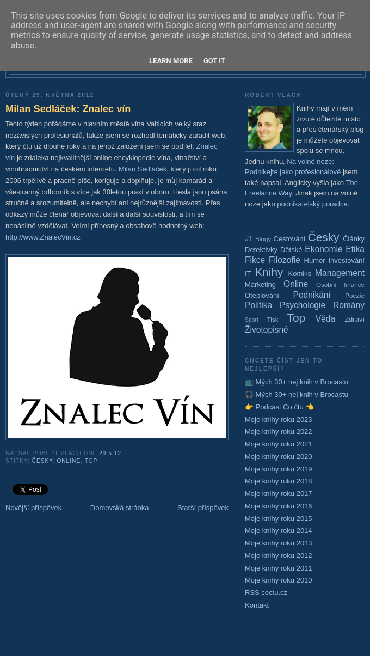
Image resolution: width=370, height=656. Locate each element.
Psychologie (302, 305)
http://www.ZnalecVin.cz (43, 237)
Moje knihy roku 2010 (278, 580)
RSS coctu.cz (266, 592)
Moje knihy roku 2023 (278, 419)
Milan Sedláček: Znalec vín (68, 108)
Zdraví (354, 319)
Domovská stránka (119, 508)
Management (340, 273)
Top (91, 461)
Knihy (269, 272)
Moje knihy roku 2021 (278, 444)
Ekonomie (323, 249)
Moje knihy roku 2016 (278, 506)
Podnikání (312, 294)
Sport (251, 320)
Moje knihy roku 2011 (278, 568)
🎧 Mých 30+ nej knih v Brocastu (296, 394)
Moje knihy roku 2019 (278, 469)
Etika (355, 249)
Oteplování (262, 295)
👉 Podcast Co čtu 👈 (279, 407)
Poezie (355, 295)
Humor (314, 260)
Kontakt (257, 605)
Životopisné (266, 329)
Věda (325, 318)
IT (248, 273)
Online (69, 461)
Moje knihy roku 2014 (278, 530)
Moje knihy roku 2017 (278, 493)
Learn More (171, 61)
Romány (349, 305)
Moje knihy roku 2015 (278, 518)
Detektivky (261, 250)
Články (354, 239)
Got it (214, 61)
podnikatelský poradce (312, 204)
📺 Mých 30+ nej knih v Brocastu (296, 382)
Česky (42, 461)
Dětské (291, 250)
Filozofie (284, 260)
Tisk (273, 319)
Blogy (263, 238)
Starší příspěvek (203, 508)
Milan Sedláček (142, 169)
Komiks (299, 273)
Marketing (260, 284)
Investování (346, 260)
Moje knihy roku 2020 (278, 456)
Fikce (255, 260)
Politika (258, 305)
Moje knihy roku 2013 (278, 543)
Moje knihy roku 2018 (278, 481)
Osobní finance (340, 284)
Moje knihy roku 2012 (278, 555)
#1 (248, 239)
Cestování (290, 239)
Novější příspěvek (33, 508)
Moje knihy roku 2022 (278, 431)
